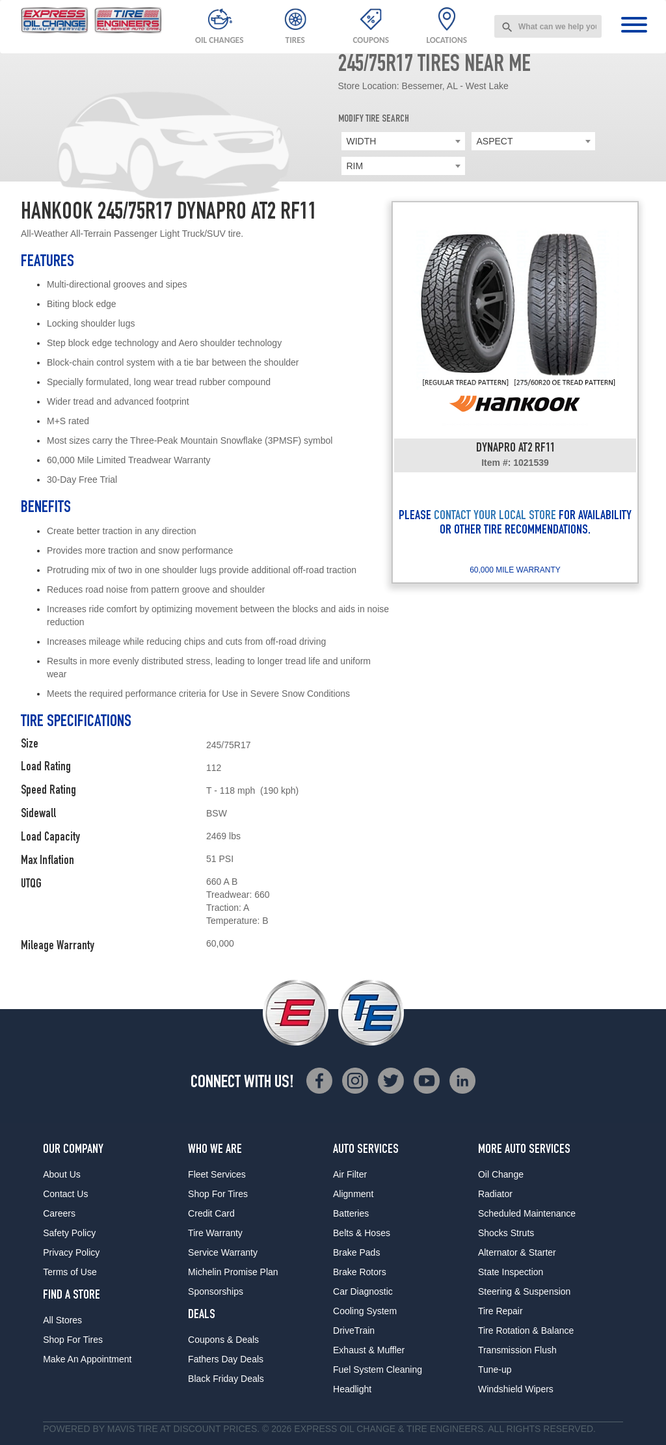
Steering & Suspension (524, 1291)
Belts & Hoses (361, 1233)
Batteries (351, 1213)
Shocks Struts (506, 1233)
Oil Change (501, 1174)
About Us (62, 1174)
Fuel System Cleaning (377, 1369)
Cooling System (365, 1311)
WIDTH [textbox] (362, 141)
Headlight (352, 1389)
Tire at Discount (178, 1429)
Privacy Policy (71, 1252)
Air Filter (350, 1174)
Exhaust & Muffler (369, 1350)
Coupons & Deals (223, 1339)
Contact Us (65, 1194)
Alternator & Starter (517, 1252)
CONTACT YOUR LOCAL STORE (495, 516)
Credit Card (211, 1213)
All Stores (62, 1320)
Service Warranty (223, 1252)
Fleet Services (217, 1174)
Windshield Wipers (515, 1389)
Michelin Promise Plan (233, 1272)
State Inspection (510, 1272)
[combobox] (548, 26)
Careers (59, 1213)
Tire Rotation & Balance (526, 1330)
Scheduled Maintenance (527, 1213)
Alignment (353, 1194)
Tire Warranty (215, 1233)
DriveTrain (354, 1330)
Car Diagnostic (363, 1291)
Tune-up (495, 1369)
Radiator (495, 1194)
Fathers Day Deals (225, 1359)
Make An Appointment (87, 1359)
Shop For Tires (73, 1339)
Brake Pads (356, 1252)
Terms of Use (69, 1272)
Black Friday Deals (226, 1378)
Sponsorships (215, 1291)
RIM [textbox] (355, 166)
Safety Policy (69, 1233)
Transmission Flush (517, 1350)
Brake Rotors (359, 1272)
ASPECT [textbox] (495, 141)
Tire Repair (500, 1311)
